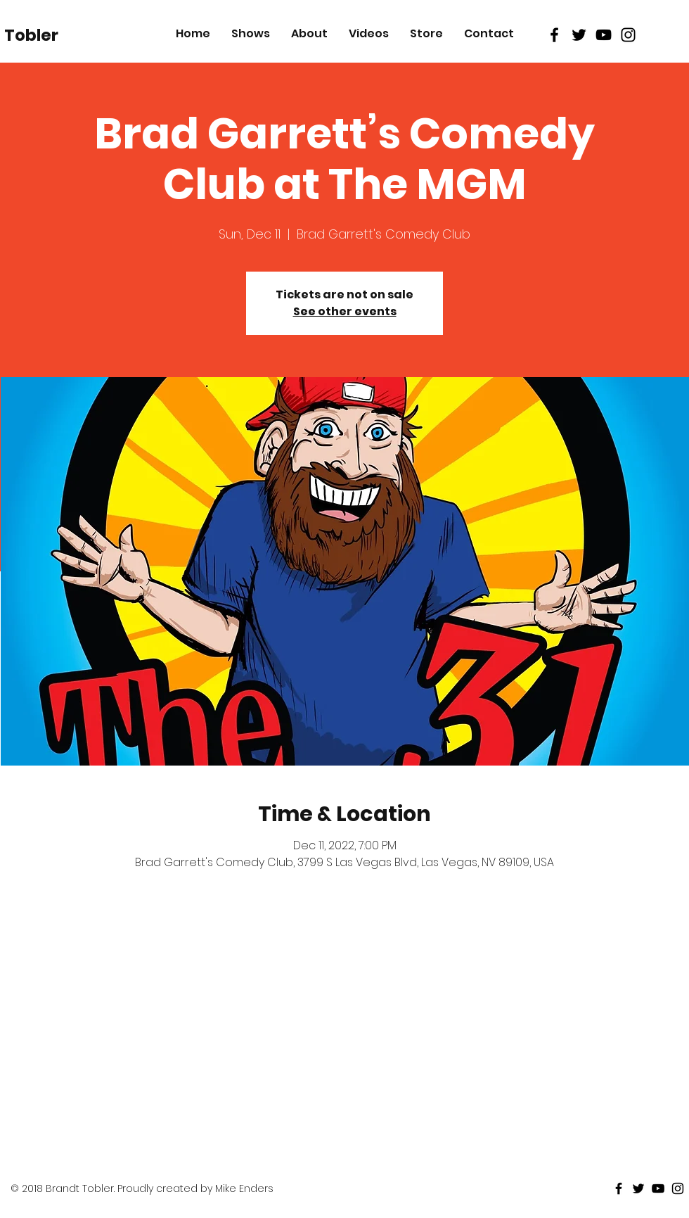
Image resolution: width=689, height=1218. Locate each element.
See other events (345, 311)
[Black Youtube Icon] (603, 34)
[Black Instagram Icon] (628, 34)
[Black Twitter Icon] (578, 34)
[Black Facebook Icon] (554, 34)
